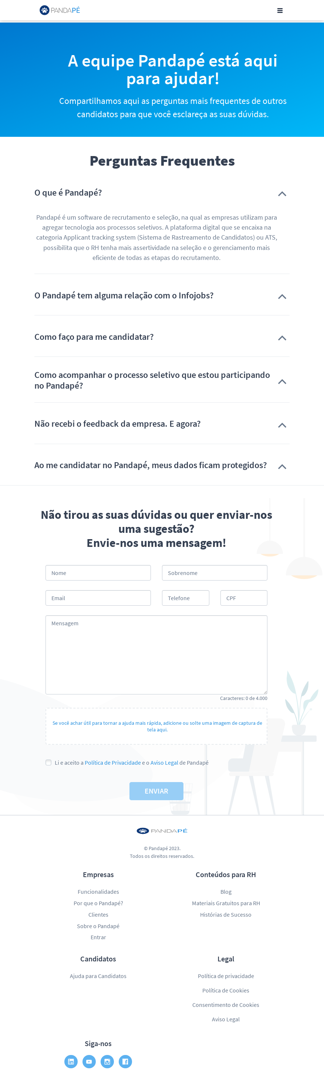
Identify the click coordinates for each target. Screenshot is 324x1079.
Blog (226, 891)
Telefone (179, 598)
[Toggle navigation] (280, 10)
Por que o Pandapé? (98, 903)
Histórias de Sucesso (226, 914)
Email (58, 598)
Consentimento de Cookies (225, 1004)
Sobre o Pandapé (98, 926)
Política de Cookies (225, 990)
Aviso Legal (164, 762)
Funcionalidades (98, 891)
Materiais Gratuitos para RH (226, 903)
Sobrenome (183, 572)
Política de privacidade (226, 976)
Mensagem (64, 623)
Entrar (98, 937)
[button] (162, 192)
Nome (58, 572)
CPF (231, 598)
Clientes (98, 914)
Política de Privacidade (113, 762)
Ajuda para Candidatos (98, 976)
